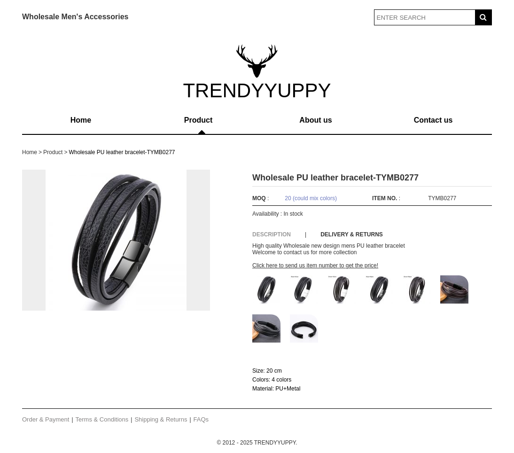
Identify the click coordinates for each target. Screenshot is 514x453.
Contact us (433, 120)
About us (315, 120)
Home (80, 120)
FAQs (201, 419)
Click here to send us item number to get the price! (315, 265)
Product (198, 120)
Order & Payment (45, 419)
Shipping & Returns (160, 419)
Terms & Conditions (102, 419)
